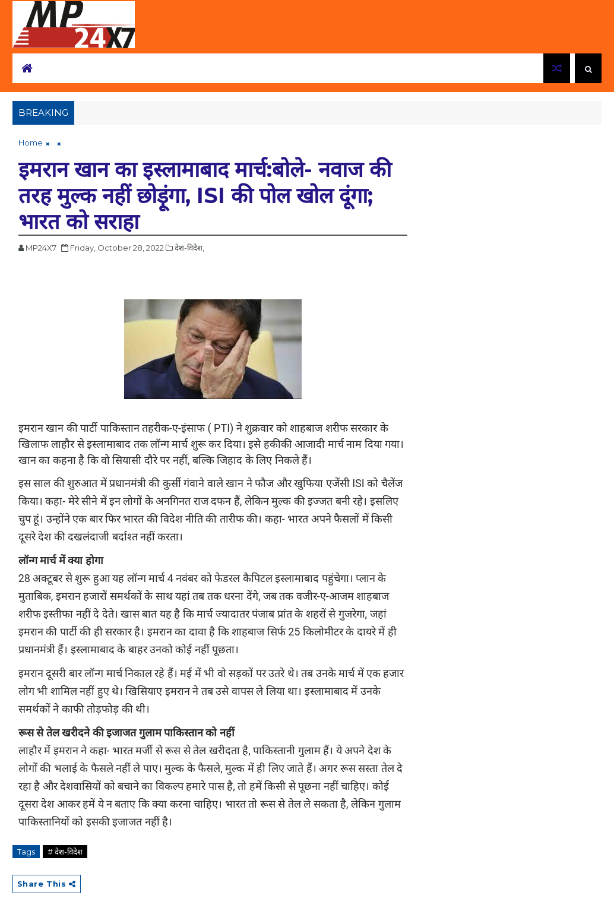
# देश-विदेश (65, 851)
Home (30, 142)
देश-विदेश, (189, 247)
